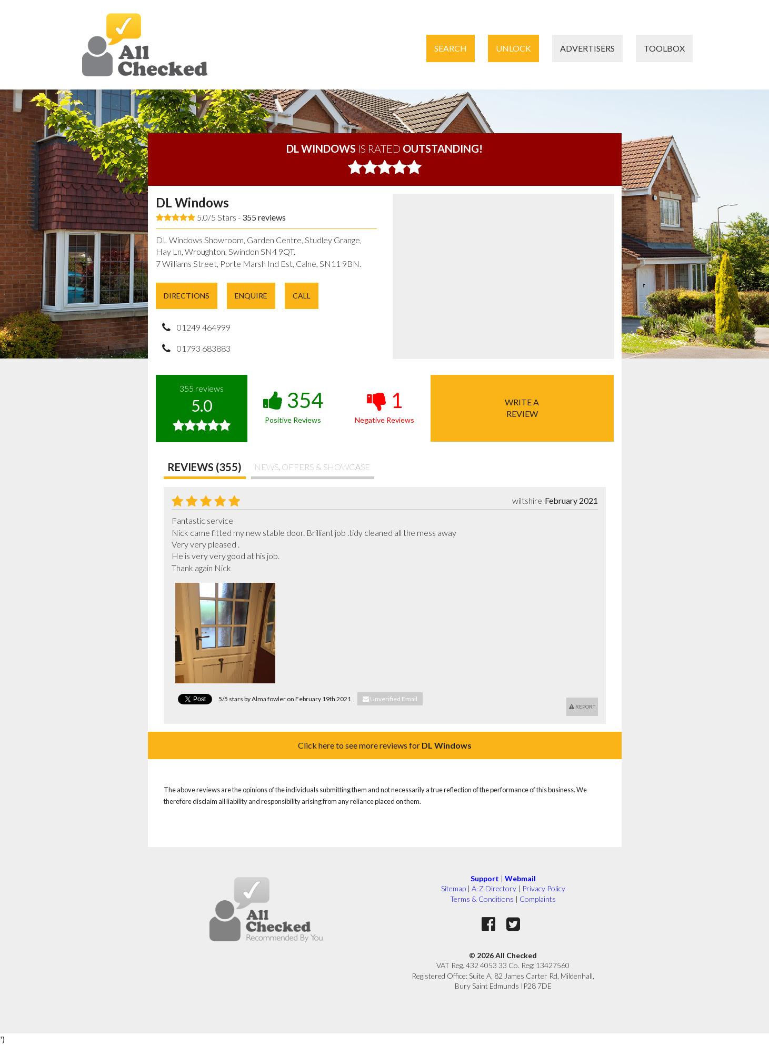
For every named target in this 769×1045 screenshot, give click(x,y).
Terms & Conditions (482, 898)
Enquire (251, 295)
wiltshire (527, 500)
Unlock (513, 48)
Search (450, 48)
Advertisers (587, 48)
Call (302, 295)
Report (582, 706)
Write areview (522, 408)
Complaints (538, 898)
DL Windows (192, 202)
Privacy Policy (543, 888)
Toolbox (664, 48)
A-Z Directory (494, 888)
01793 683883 (204, 348)
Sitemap (453, 888)
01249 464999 (204, 327)
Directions (186, 295)
